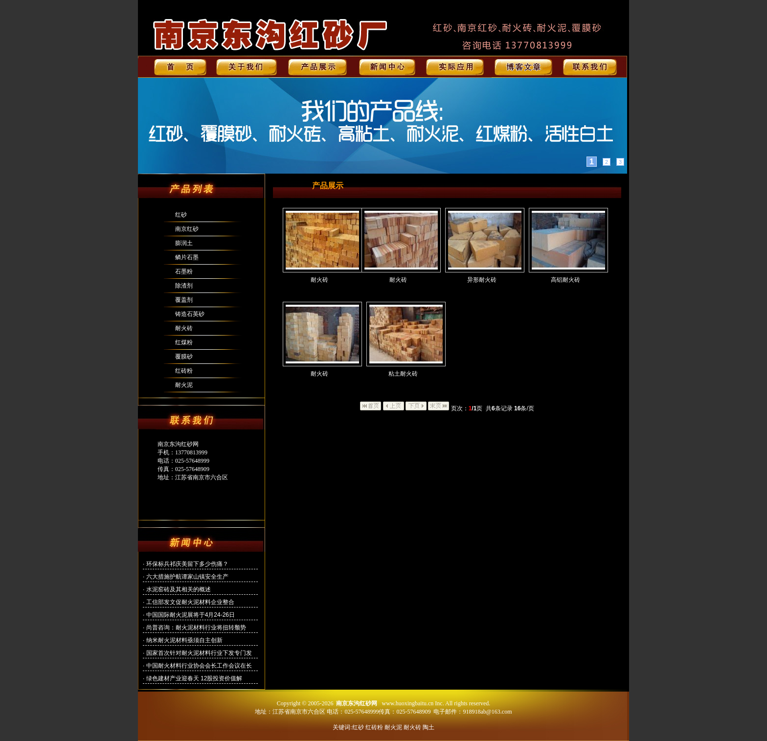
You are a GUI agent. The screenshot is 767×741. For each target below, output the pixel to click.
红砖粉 (184, 370)
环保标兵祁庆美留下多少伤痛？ (187, 564)
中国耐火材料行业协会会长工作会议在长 (199, 665)
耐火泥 (184, 385)
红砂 (181, 214)
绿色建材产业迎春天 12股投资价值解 (194, 678)
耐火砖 (184, 328)
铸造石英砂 (189, 314)
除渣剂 (184, 285)
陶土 (428, 727)
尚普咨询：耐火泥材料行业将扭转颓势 (196, 627)
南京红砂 (187, 228)
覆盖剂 (184, 299)
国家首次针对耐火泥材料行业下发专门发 (199, 653)
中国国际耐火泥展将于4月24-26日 (190, 614)
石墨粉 (184, 271)
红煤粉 (184, 342)
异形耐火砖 (481, 279)
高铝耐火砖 (565, 279)
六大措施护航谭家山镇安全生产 (187, 576)
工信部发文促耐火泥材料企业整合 (190, 602)
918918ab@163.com (487, 711)
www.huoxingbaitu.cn (407, 703)
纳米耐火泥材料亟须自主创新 (184, 640)
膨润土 (184, 243)
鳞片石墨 (187, 257)
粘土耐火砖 (403, 373)
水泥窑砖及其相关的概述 (178, 589)
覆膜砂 (184, 356)
